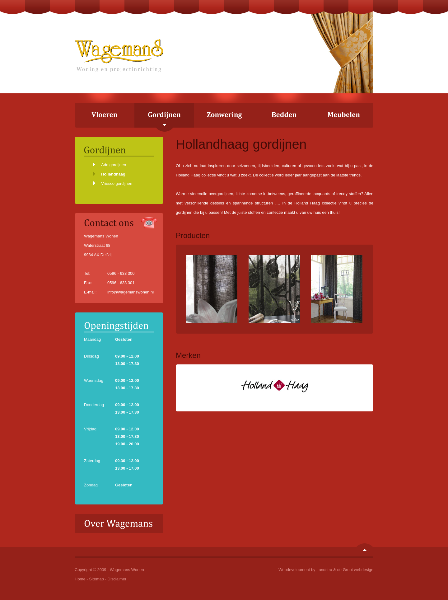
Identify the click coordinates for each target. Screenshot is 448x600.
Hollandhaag (113, 174)
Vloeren (104, 115)
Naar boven (364, 547)
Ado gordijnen (113, 164)
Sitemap (96, 579)
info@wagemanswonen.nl (130, 292)
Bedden (284, 115)
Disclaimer (117, 579)
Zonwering (224, 115)
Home (80, 579)
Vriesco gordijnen (116, 183)
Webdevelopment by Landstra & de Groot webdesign (325, 569)
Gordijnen (164, 117)
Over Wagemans (119, 523)
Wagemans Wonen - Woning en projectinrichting (119, 55)
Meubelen (343, 115)
